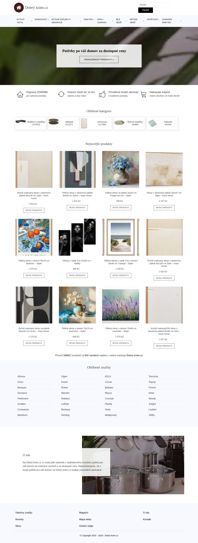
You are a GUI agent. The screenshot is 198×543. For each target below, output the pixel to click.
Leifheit (65, 404)
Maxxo (108, 393)
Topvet (152, 382)
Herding (65, 415)
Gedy (108, 409)
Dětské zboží (133, 21)
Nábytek (88, 19)
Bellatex (109, 387)
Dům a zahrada (101, 21)
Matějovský (111, 415)
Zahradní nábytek (167, 21)
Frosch (152, 387)
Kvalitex (22, 404)
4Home (21, 376)
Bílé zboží (119, 21)
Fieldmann (23, 398)
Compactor (23, 409)
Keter (151, 393)
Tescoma (153, 376)
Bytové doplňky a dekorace (61, 21)
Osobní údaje (86, 526)
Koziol (64, 382)
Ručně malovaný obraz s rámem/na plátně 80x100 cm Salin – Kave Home (33, 195)
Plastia (108, 404)
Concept (109, 398)
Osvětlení (152, 19)
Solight (152, 404)
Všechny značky (23, 512)
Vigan (64, 376)
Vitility (152, 415)
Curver (108, 382)
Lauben (152, 409)
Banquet (22, 387)
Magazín (83, 512)
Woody (152, 398)
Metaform (23, 415)
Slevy (18, 526)
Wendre (65, 393)
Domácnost (41, 19)
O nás (146, 512)
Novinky (19, 519)
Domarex (22, 393)
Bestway (65, 409)
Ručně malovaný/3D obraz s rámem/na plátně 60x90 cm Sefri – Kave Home (164, 331)
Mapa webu (85, 519)
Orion (20, 382)
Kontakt (147, 519)
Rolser (64, 387)
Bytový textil (21, 21)
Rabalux (65, 398)
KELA (108, 376)
